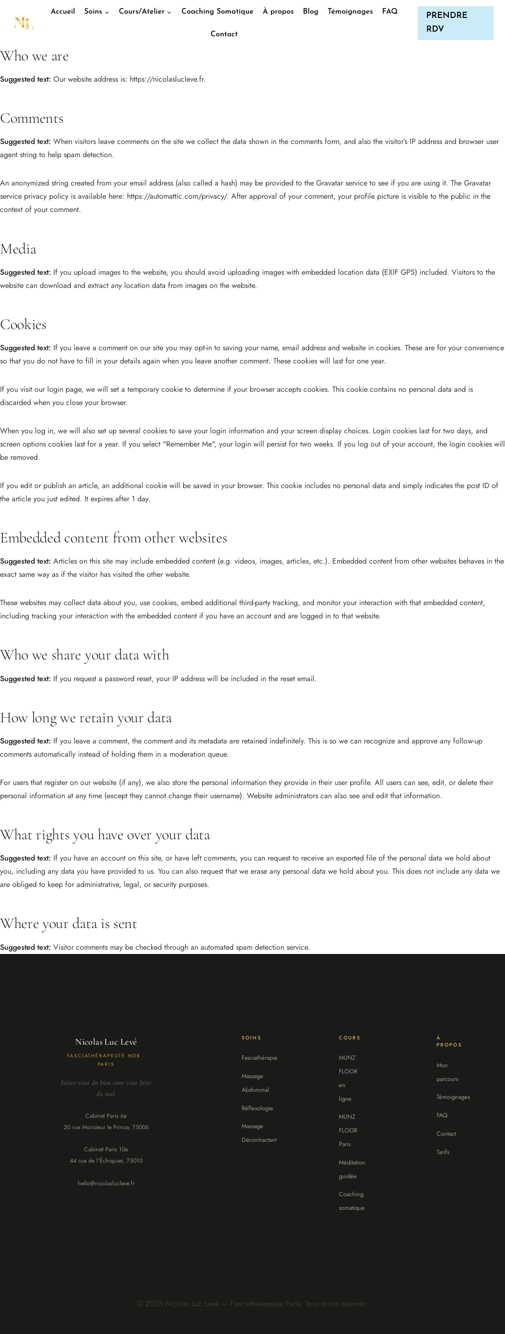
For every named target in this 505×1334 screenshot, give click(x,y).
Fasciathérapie (260, 1057)
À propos (278, 12)
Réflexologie (257, 1108)
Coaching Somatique (217, 12)
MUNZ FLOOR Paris (348, 1130)
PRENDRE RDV (447, 22)
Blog (311, 12)
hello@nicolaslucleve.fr (106, 1183)
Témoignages (350, 12)
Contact (224, 34)
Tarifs (443, 1152)
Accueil (62, 12)
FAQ (390, 12)
